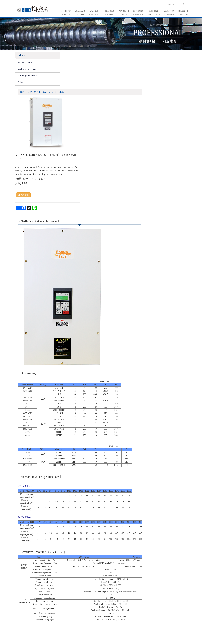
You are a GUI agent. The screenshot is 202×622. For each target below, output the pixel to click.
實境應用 (124, 13)
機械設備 (110, 13)
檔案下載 (169, 13)
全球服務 (153, 13)
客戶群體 (138, 13)
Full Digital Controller (28, 76)
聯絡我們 (183, 13)
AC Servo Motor (26, 63)
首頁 (66, 56)
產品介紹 (80, 13)
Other (20, 82)
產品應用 (94, 13)
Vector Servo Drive (27, 69)
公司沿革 (66, 13)
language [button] (171, 4)
